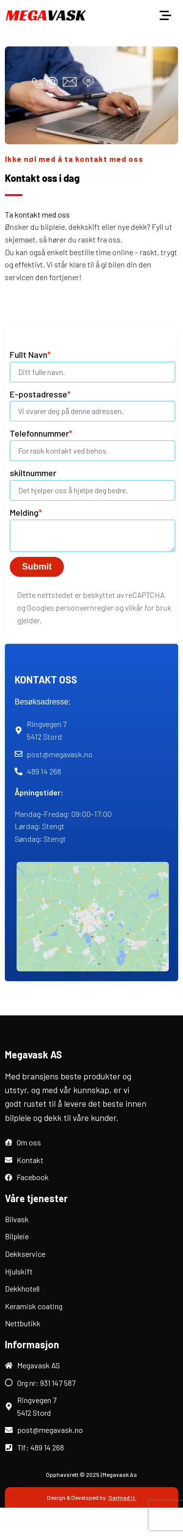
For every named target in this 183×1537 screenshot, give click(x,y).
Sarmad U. (122, 1497)
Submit (37, 566)
